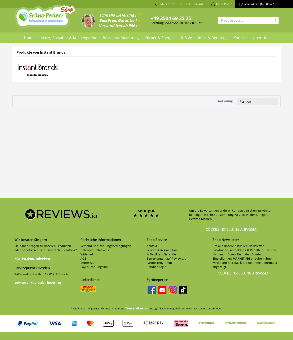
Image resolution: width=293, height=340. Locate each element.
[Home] (29, 37)
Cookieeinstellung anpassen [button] (231, 229)
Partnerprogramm (159, 263)
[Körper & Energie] (160, 37)
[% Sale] (186, 37)
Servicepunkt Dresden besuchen (37, 283)
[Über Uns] (261, 37)
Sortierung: (225, 101)
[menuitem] (29, 37)
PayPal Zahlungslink (94, 267)
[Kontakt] (240, 37)
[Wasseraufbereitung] (121, 37)
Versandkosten (137, 308)
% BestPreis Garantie (161, 254)
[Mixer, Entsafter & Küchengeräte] (69, 37)
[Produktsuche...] (248, 20)
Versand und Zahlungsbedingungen (105, 246)
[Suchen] (275, 20)
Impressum (88, 263)
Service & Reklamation (162, 250)
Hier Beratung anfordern (32, 258)
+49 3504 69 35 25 (171, 18)
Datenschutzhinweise (95, 250)
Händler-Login (156, 267)
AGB (83, 258)
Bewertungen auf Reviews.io (166, 258)
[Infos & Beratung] (213, 37)
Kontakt (151, 246)
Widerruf (86, 254)
